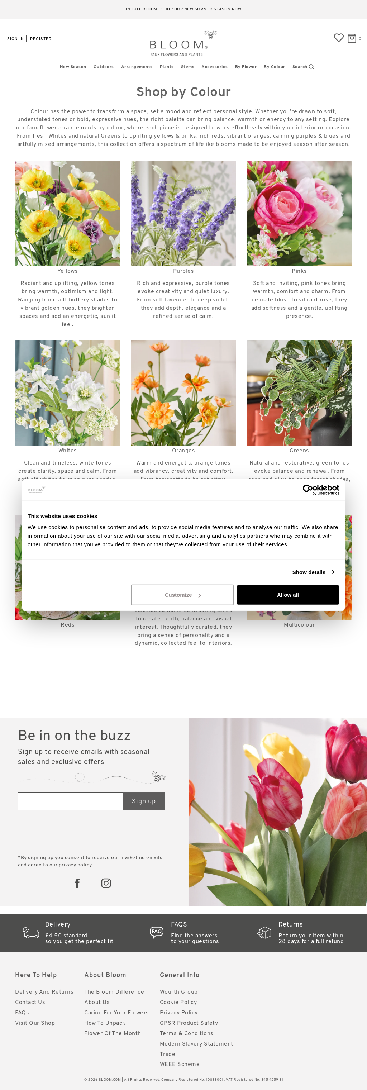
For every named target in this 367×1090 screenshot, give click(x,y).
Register (41, 39)
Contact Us (30, 1002)
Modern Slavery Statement (196, 1044)
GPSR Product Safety (189, 1023)
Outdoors (104, 67)
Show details (309, 572)
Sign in (15, 39)
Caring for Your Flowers (116, 1013)
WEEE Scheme (180, 1064)
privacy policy (75, 865)
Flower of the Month (112, 1034)
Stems (188, 67)
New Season (73, 67)
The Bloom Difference (114, 992)
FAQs (22, 1013)
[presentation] (72, 833)
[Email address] (71, 801)
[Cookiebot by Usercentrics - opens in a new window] (308, 489)
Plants (167, 67)
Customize (183, 595)
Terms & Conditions (187, 1034)
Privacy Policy (179, 1013)
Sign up (144, 801)
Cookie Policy (178, 1002)
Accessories (214, 67)
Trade (168, 1054)
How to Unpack (105, 1023)
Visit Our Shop (35, 1023)
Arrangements (137, 67)
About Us (97, 1002)
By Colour (274, 67)
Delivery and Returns (44, 992)
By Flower (246, 67)
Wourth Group (179, 992)
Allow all (288, 595)
